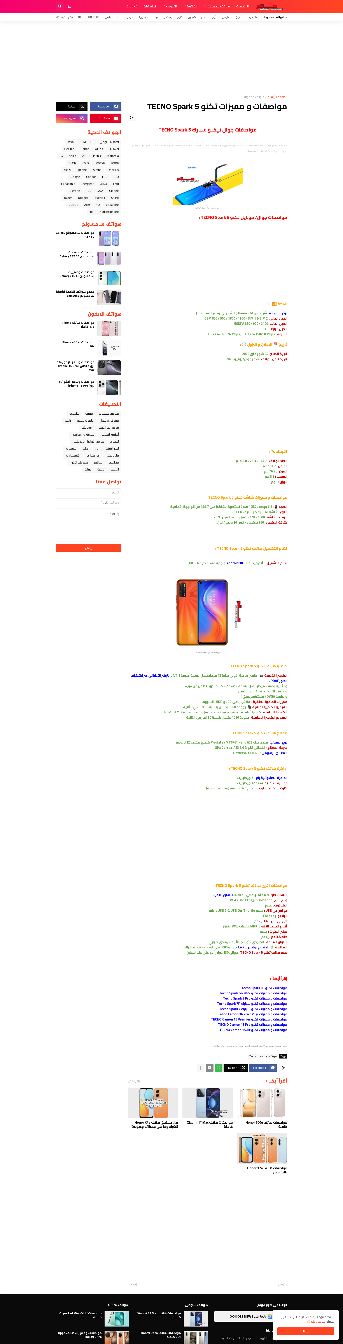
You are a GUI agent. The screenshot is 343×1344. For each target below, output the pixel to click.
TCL (88, 191)
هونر (179, 16)
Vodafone (112, 205)
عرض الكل (134, 1080)
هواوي (191, 16)
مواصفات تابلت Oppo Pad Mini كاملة (80, 1315)
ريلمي (108, 16)
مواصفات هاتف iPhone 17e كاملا (77, 325)
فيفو (203, 16)
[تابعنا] (61, 17)
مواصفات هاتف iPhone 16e (77, 344)
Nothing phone (109, 211)
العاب (86, 448)
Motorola (113, 156)
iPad (116, 184)
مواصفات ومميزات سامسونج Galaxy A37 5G (77, 254)
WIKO (103, 184)
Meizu (68, 170)
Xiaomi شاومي (109, 142)
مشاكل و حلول (109, 420)
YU (98, 205)
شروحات (131, 6)
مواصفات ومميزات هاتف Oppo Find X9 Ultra (80, 1335)
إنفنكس (168, 16)
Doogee (83, 198)
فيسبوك (71, 448)
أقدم (134, 1285)
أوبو (214, 16)
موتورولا (143, 16)
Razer (68, 198)
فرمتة (89, 413)
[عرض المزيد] (201, 1068)
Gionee (114, 191)
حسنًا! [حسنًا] (306, 1331)
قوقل (129, 16)
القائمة (192, 6)
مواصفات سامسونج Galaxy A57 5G (75, 235)
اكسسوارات (73, 455)
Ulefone (75, 191)
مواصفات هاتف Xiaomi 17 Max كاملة (210, 1124)
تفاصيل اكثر (318, 1321)
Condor (91, 177)
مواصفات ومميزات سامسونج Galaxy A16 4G (77, 274)
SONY (72, 163)
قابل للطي (112, 455)
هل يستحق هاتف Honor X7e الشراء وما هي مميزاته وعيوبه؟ (154, 1124)
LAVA (100, 191)
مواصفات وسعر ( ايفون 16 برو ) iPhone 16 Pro (75, 383)
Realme (69, 149)
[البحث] (60, 6)
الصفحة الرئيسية (277, 97)
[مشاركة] (131, 117)
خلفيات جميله (85, 420)
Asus (85, 163)
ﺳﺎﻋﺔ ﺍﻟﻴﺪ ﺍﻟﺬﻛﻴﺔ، (108, 427)
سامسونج (252, 16)
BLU (116, 177)
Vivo (71, 142)
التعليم (115, 469)
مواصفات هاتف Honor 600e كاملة (266, 1124)
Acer (87, 205)
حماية (101, 469)
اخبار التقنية (112, 448)
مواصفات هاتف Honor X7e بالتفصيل (267, 1170)
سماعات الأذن (79, 462)
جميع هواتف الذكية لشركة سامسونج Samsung (75, 294)
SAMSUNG (86, 142)
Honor (84, 149)
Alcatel (97, 170)
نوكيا (155, 16)
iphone (82, 170)
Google (75, 177)
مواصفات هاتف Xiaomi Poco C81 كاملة (160, 1335)
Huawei (114, 149)
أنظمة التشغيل (109, 434)
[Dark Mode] (69, 6)
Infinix (97, 156)
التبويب (171, 6)
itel (91, 211)
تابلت (68, 420)
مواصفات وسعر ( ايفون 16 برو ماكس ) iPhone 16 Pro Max (75, 366)
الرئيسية (242, 6)
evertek (100, 198)
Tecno (253, 1056)
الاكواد (114, 441)
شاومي (225, 16)
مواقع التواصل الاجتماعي (88, 441)
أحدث (281, 1285)
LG (61, 156)
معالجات (113, 462)
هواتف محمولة (219, 6)
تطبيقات (150, 6)
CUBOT (73, 205)
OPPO (99, 149)
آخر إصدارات (93, 455)
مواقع (98, 462)
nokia (72, 156)
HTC (80, 16)
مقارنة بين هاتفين (83, 434)
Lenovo (100, 163)
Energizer (87, 184)
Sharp (115, 198)
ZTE (119, 16)
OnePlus (93, 16)
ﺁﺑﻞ (97, 448)
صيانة (88, 469)
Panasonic (68, 184)
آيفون (239, 16)
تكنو (70, 16)
